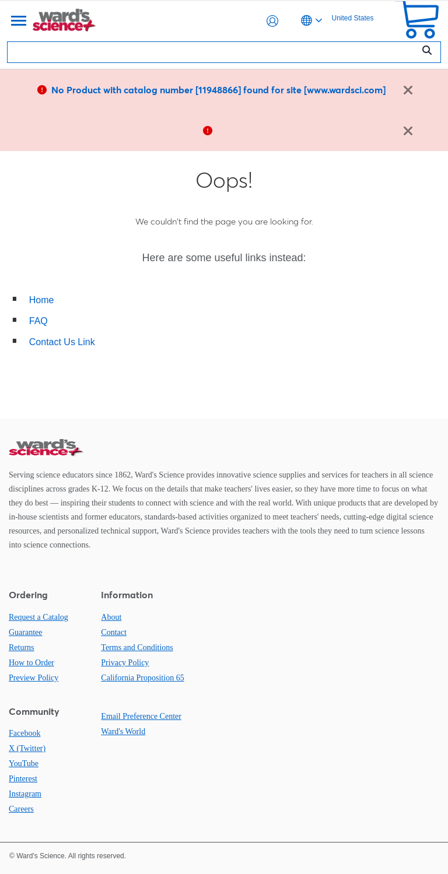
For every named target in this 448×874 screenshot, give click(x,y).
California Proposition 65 (142, 677)
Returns (21, 647)
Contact (114, 632)
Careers (21, 809)
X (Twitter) (27, 748)
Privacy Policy (125, 662)
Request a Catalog (38, 617)
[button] (272, 21)
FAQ (38, 321)
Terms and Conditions (137, 647)
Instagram (25, 793)
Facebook (24, 733)
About (111, 617)
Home (41, 300)
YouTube (23, 763)
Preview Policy (33, 677)
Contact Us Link (62, 342)
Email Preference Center (141, 716)
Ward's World (123, 731)
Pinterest (23, 778)
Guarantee (26, 632)
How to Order (31, 662)
